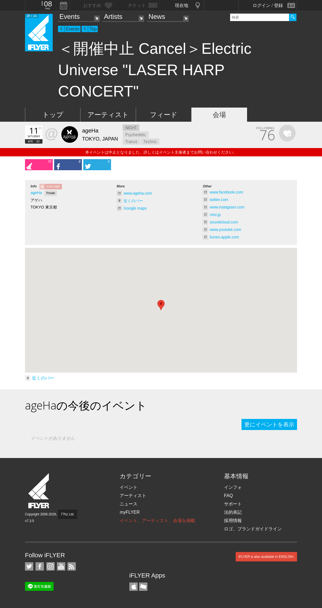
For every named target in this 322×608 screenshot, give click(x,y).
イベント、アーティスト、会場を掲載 (157, 520)
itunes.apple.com (224, 237)
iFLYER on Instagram (50, 566)
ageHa (36, 192)
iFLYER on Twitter (29, 566)
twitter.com (219, 199)
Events (69, 16)
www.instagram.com (227, 207)
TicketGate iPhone (143, 586)
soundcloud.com (224, 222)
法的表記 (233, 512)
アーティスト (108, 114)
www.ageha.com (138, 193)
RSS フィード (71, 566)
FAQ (228, 495)
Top (93, 29)
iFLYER (39, 491)
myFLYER (130, 512)
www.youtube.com (225, 229)
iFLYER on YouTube (61, 566)
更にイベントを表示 (269, 424)
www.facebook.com (226, 192)
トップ (52, 114)
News (157, 16)
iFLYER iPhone (133, 586)
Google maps (135, 208)
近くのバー (133, 201)
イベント (128, 487)
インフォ (233, 487)
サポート (233, 504)
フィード (163, 114)
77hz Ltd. (67, 514)
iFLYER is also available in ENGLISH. (266, 557)
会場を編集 (53, 186)
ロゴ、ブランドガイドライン (253, 528)
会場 (219, 114)
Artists (113, 16)
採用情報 (233, 520)
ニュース (128, 504)
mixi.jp (215, 214)
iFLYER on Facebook (40, 566)
